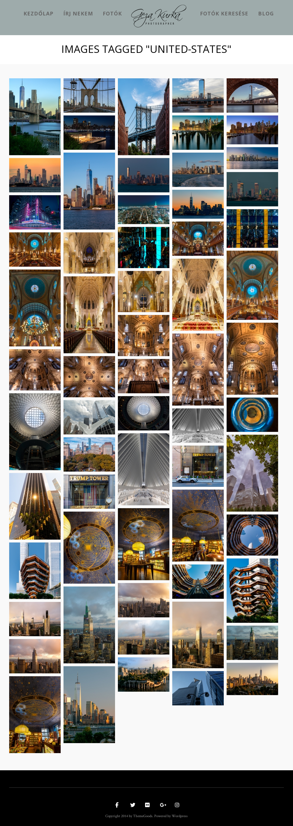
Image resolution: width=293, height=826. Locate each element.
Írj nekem (78, 13)
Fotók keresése (224, 13)
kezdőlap (38, 13)
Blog (266, 13)
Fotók (112, 13)
